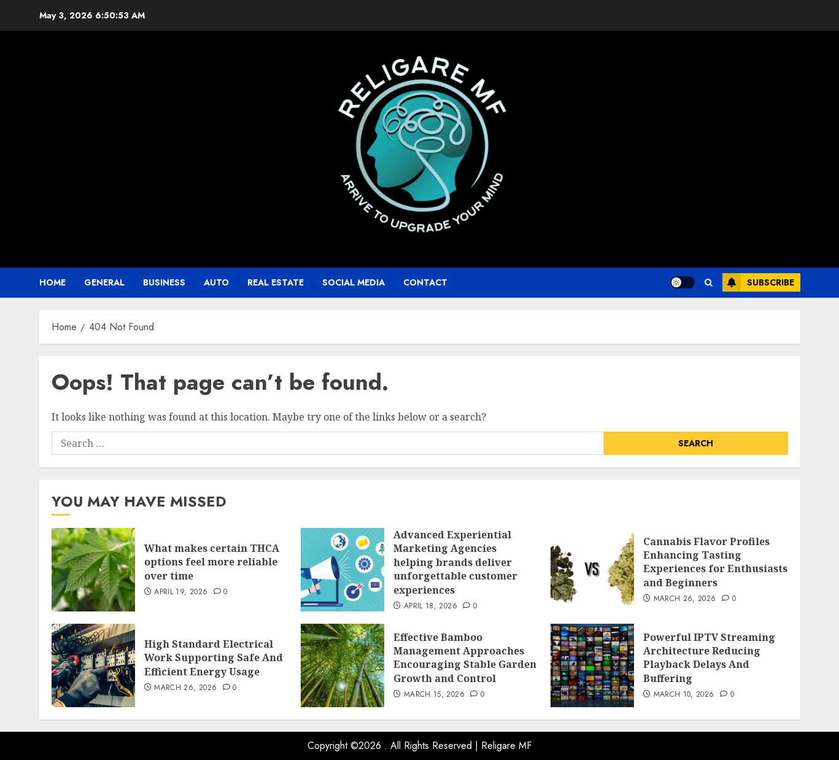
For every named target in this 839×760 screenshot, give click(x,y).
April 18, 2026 (430, 606)
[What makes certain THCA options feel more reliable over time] (93, 569)
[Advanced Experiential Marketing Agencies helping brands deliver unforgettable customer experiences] (342, 569)
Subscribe (758, 282)
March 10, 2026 (684, 695)
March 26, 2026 (685, 599)
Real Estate (275, 282)
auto (216, 282)
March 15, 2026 (434, 695)
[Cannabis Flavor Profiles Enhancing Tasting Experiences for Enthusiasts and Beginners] (592, 569)
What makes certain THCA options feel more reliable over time (211, 562)
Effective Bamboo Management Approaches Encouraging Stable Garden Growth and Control (464, 657)
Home (52, 282)
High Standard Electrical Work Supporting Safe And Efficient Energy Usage (213, 657)
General (104, 282)
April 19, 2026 (180, 592)
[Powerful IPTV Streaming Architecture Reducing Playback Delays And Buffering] (592, 665)
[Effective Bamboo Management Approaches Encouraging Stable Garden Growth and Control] (342, 665)
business (164, 282)
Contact (425, 282)
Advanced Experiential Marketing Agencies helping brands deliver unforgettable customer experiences (455, 562)
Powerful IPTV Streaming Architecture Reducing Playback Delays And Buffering (709, 657)
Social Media (353, 282)
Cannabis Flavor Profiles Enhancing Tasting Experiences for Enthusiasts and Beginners (715, 562)
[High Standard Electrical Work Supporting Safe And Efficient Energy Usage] (93, 665)
